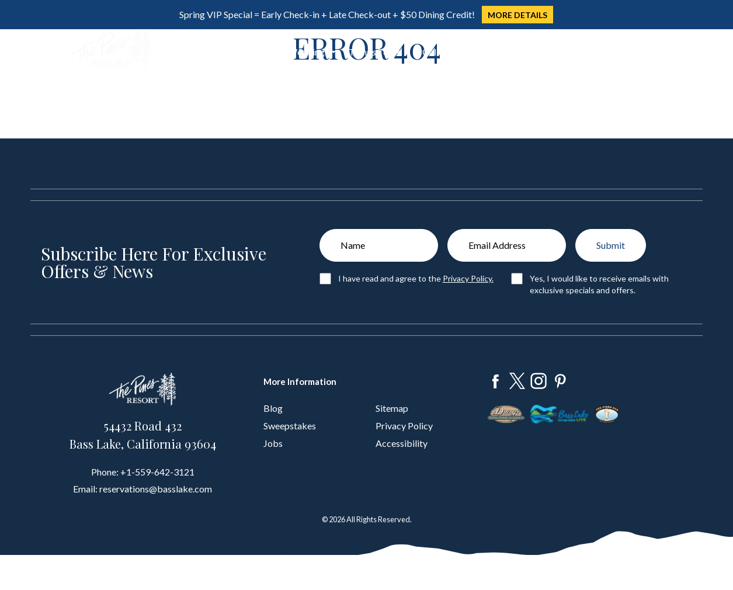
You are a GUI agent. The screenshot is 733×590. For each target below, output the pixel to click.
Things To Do (375, 51)
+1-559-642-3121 (157, 471)
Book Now (620, 49)
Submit (610, 245)
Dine (219, 51)
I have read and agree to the (416, 278)
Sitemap (392, 408)
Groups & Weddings (288, 51)
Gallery (436, 51)
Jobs (273, 443)
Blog (273, 408)
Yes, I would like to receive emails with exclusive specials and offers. (599, 284)
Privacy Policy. (468, 278)
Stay (181, 51)
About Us (483, 51)
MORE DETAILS (517, 15)
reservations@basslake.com (155, 488)
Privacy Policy (404, 425)
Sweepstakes (289, 425)
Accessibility (402, 443)
